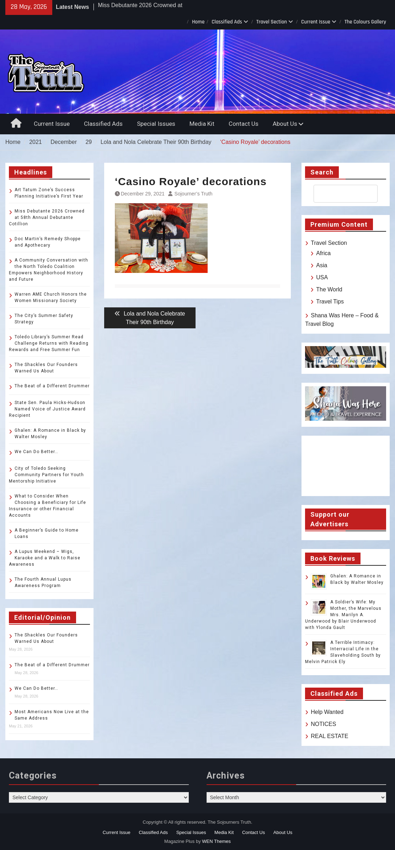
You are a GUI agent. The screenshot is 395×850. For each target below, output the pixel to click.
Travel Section (271, 21)
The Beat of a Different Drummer (52, 385)
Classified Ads (227, 21)
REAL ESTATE (329, 736)
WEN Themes (216, 841)
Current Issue (315, 21)
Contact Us (243, 123)
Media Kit (202, 123)
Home (198, 21)
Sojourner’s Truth (194, 194)
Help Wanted (327, 712)
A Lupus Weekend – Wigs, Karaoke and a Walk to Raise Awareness (44, 558)
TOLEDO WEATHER (345, 466)
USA (322, 277)
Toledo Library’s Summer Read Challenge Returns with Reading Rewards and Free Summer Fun (49, 343)
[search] (339, 193)
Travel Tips (330, 301)
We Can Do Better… (36, 451)
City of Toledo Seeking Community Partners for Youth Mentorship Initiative (46, 475)
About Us (285, 123)
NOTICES (323, 724)
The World (329, 289)
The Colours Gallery (365, 21)
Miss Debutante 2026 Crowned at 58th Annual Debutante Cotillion (47, 217)
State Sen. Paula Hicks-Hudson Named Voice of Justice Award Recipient (47, 409)
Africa (323, 253)
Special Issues (156, 123)
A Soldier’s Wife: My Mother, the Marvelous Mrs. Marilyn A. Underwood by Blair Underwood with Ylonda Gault (343, 614)
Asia (321, 265)
